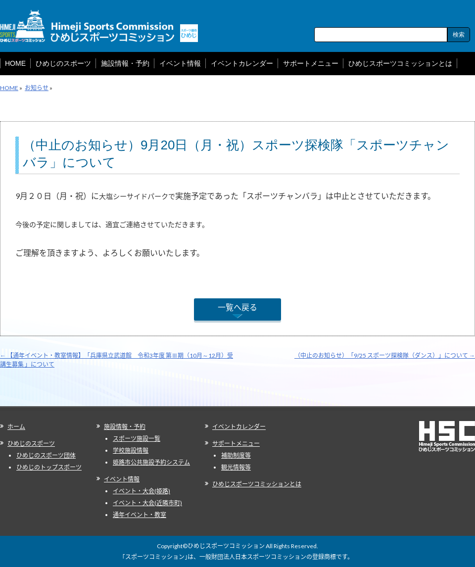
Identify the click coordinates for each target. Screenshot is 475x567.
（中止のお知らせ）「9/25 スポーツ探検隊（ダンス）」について (384, 355)
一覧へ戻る (237, 307)
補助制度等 (236, 455)
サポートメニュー (236, 443)
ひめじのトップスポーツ (49, 467)
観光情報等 (236, 467)
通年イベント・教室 (139, 515)
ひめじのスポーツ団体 (46, 455)
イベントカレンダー (239, 426)
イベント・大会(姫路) (141, 491)
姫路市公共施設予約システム (151, 462)
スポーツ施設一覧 (136, 438)
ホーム (16, 426)
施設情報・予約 (124, 426)
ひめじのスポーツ (31, 443)
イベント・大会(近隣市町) (147, 503)
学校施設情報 (130, 450)
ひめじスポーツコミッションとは (256, 484)
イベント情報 (122, 479)
